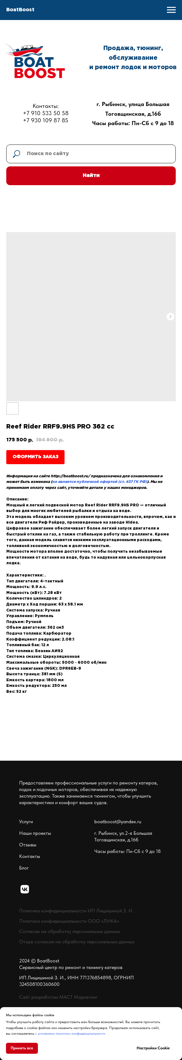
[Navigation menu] (171, 10)
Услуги (26, 821)
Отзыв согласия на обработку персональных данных (76, 942)
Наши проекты (35, 833)
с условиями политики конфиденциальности (70, 1033)
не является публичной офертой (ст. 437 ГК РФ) (99, 482)
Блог (24, 868)
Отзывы (27, 845)
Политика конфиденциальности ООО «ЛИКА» (69, 921)
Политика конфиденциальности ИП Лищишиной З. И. (76, 911)
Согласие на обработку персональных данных (69, 931)
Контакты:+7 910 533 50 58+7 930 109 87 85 (46, 113)
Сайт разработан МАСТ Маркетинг (58, 997)
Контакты (29, 856)
